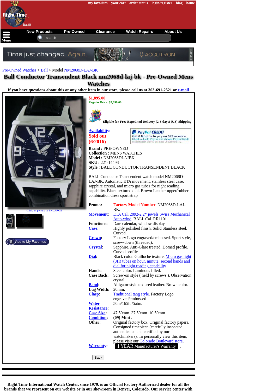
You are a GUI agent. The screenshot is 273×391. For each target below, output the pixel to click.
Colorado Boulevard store (161, 341)
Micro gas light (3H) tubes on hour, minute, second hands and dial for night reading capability (152, 261)
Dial (92, 256)
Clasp (94, 294)
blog (179, 3)
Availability (99, 130)
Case (93, 228)
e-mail (183, 90)
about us (173, 31)
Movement (98, 214)
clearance (105, 31)
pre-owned (74, 31)
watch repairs (139, 31)
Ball (44, 70)
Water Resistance (98, 305)
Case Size (97, 313)
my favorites (97, 3)
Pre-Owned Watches (19, 70)
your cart (118, 3)
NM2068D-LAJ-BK (81, 70)
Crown (95, 237)
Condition (97, 317)
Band (93, 284)
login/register (162, 3)
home (190, 3)
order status (138, 3)
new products (40, 31)
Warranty (97, 345)
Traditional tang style (131, 294)
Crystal (95, 247)
